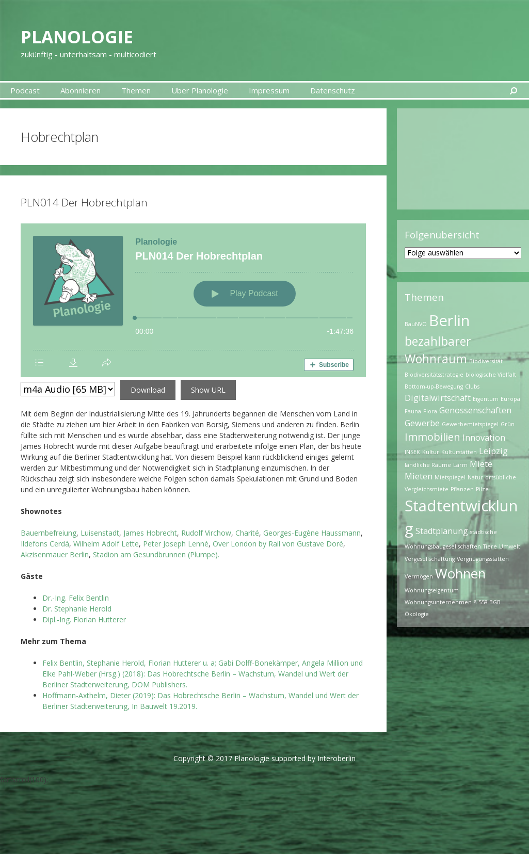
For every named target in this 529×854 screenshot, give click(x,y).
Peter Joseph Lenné (176, 544)
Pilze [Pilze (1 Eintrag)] (482, 489)
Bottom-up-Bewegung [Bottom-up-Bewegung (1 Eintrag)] (434, 386)
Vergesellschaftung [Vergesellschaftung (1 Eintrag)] (430, 558)
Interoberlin (336, 758)
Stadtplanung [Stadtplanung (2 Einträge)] (441, 531)
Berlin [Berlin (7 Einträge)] (449, 320)
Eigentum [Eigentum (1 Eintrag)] (486, 398)
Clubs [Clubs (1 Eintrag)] (472, 386)
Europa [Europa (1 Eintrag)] (510, 398)
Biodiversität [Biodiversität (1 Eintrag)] (486, 361)
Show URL (208, 390)
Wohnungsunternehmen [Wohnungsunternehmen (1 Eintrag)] (438, 602)
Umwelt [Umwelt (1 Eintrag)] (509, 546)
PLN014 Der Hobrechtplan (84, 202)
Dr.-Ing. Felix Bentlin (75, 598)
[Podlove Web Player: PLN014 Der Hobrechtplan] (193, 300)
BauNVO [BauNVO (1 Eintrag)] (416, 324)
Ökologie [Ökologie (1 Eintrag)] (417, 614)
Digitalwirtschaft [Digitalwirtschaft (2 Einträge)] (438, 398)
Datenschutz (332, 90)
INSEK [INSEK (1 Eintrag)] (412, 452)
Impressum (269, 90)
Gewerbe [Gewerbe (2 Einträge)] (422, 423)
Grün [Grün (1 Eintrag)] (508, 424)
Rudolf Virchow (206, 533)
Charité (247, 533)
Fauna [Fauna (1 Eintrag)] (413, 411)
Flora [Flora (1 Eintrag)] (430, 411)
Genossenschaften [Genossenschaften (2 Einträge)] (475, 410)
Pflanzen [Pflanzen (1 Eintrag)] (462, 489)
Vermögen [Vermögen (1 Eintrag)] (419, 576)
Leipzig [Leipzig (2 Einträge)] (493, 451)
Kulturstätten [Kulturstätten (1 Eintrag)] (459, 452)
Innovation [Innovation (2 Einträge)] (483, 437)
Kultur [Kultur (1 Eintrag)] (430, 452)
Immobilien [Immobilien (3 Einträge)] (432, 437)
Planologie (97, 34)
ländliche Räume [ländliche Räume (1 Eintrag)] (428, 465)
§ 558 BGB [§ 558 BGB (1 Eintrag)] (487, 602)
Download (148, 390)
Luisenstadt (100, 533)
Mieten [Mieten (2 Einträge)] (418, 476)
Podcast (25, 90)
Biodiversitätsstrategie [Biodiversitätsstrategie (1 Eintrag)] (434, 374)
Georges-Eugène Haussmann (312, 533)
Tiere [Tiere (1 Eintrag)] (490, 546)
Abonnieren (80, 90)
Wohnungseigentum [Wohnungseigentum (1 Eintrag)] (432, 590)
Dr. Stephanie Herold (76, 609)
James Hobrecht (150, 533)
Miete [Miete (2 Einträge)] (481, 464)
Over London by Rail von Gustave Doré (278, 544)
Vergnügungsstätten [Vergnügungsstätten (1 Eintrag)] (483, 558)
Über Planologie (199, 90)
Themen (136, 90)
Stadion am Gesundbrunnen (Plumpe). (156, 554)
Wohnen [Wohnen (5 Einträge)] (460, 574)
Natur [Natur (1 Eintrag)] (475, 477)
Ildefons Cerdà (45, 544)
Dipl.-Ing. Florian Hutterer (84, 619)
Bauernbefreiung (48, 533)
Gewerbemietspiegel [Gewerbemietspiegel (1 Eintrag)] (470, 424)
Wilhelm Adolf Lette (106, 544)
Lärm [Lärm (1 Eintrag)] (460, 465)
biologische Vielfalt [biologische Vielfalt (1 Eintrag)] (491, 374)
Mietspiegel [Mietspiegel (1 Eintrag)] (450, 477)
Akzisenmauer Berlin (55, 554)
